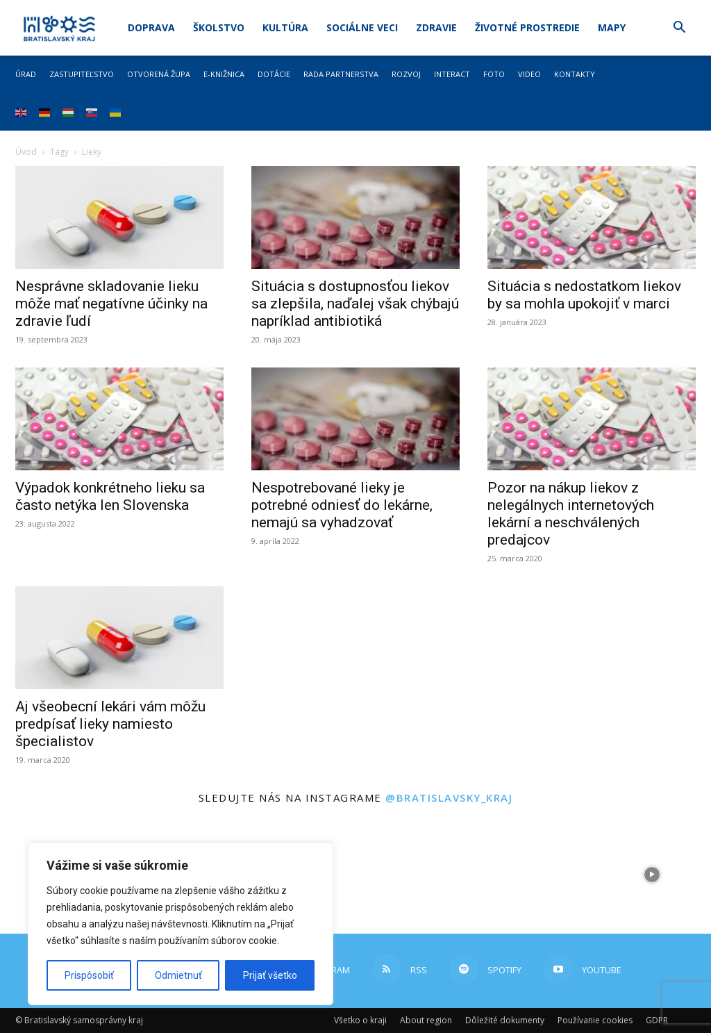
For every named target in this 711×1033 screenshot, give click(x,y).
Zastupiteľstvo (81, 74)
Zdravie (436, 27)
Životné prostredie (527, 27)
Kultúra (285, 27)
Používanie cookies (595, 1020)
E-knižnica (223, 74)
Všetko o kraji (360, 1020)
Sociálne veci (362, 27)
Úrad (25, 74)
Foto (494, 74)
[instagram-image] (415, 874)
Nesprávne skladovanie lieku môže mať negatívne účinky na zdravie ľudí (111, 303)
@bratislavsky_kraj (448, 797)
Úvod (26, 152)
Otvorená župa (158, 74)
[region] (180, 924)
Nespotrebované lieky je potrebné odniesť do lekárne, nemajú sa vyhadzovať (342, 505)
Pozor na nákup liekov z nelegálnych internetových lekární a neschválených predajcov (570, 513)
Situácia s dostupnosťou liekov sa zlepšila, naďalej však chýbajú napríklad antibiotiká (355, 303)
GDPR (657, 1020)
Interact (452, 74)
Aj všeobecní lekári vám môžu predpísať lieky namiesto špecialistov (110, 724)
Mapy (612, 27)
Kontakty (574, 74)
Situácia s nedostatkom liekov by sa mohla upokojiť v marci (584, 295)
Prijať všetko (270, 975)
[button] (679, 28)
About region (426, 1020)
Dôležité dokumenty (504, 1020)
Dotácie (274, 74)
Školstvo (218, 27)
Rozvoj (406, 74)
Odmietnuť (178, 975)
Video (529, 74)
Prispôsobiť (89, 975)
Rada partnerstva (340, 74)
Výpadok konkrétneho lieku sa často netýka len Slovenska (110, 496)
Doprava (151, 27)
